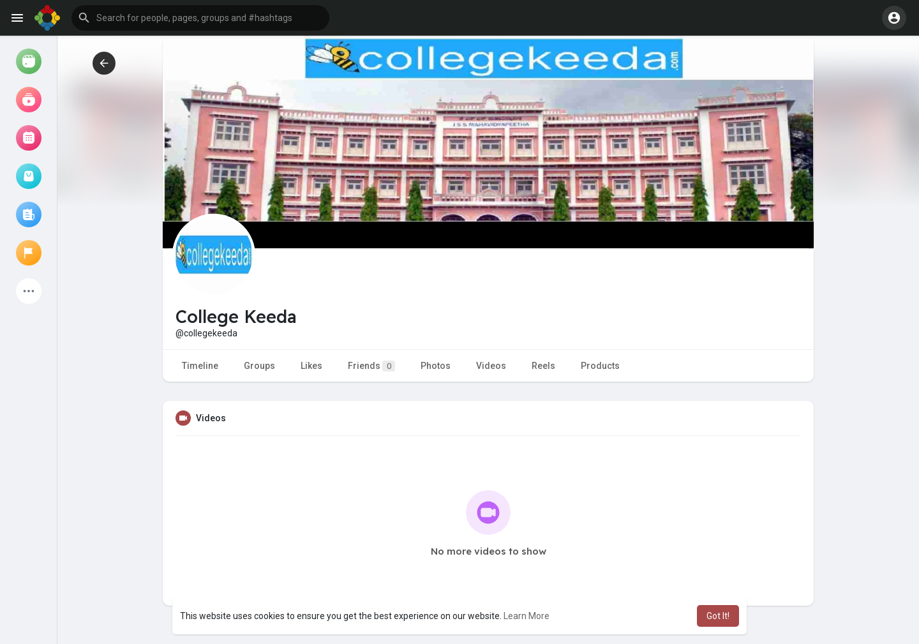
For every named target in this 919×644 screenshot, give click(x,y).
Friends (371, 366)
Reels (543, 366)
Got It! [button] (717, 616)
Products (600, 366)
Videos (491, 366)
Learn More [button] (526, 616)
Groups (259, 366)
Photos (436, 366)
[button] (200, 18)
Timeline (200, 366)
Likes (311, 366)
